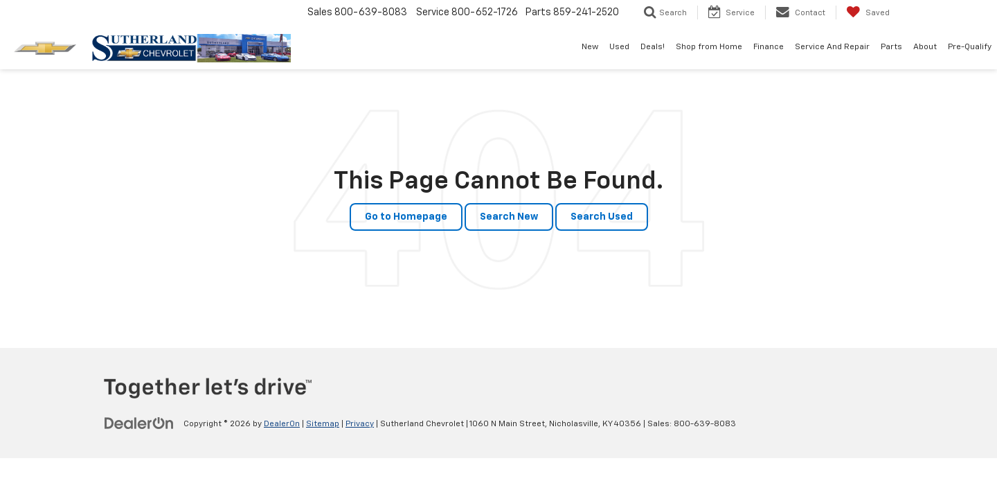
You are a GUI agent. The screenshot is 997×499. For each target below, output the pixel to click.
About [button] (925, 47)
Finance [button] (768, 47)
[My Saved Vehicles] (868, 12)
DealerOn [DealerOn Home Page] (282, 424)
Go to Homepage (406, 217)
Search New (509, 217)
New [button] (590, 47)
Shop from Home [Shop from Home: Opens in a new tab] (709, 47)
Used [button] (619, 47)
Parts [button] (891, 47)
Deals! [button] (652, 47)
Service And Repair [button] (832, 47)
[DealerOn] (139, 423)
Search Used (602, 217)
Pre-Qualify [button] (969, 47)
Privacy (359, 424)
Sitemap (322, 424)
